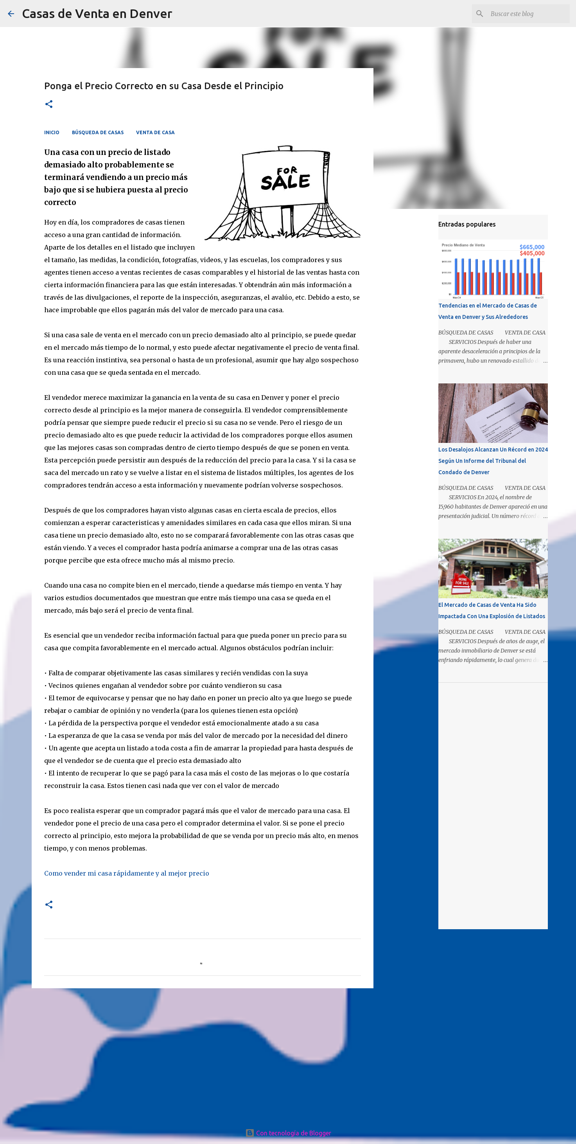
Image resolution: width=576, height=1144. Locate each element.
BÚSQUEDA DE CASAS (98, 132)
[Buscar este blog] (529, 13)
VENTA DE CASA (155, 132)
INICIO (51, 132)
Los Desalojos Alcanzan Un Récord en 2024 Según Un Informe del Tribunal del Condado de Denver (493, 460)
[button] (49, 104)
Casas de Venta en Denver (97, 13)
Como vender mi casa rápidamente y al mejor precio (126, 873)
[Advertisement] (203, 1055)
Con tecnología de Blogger (288, 1133)
